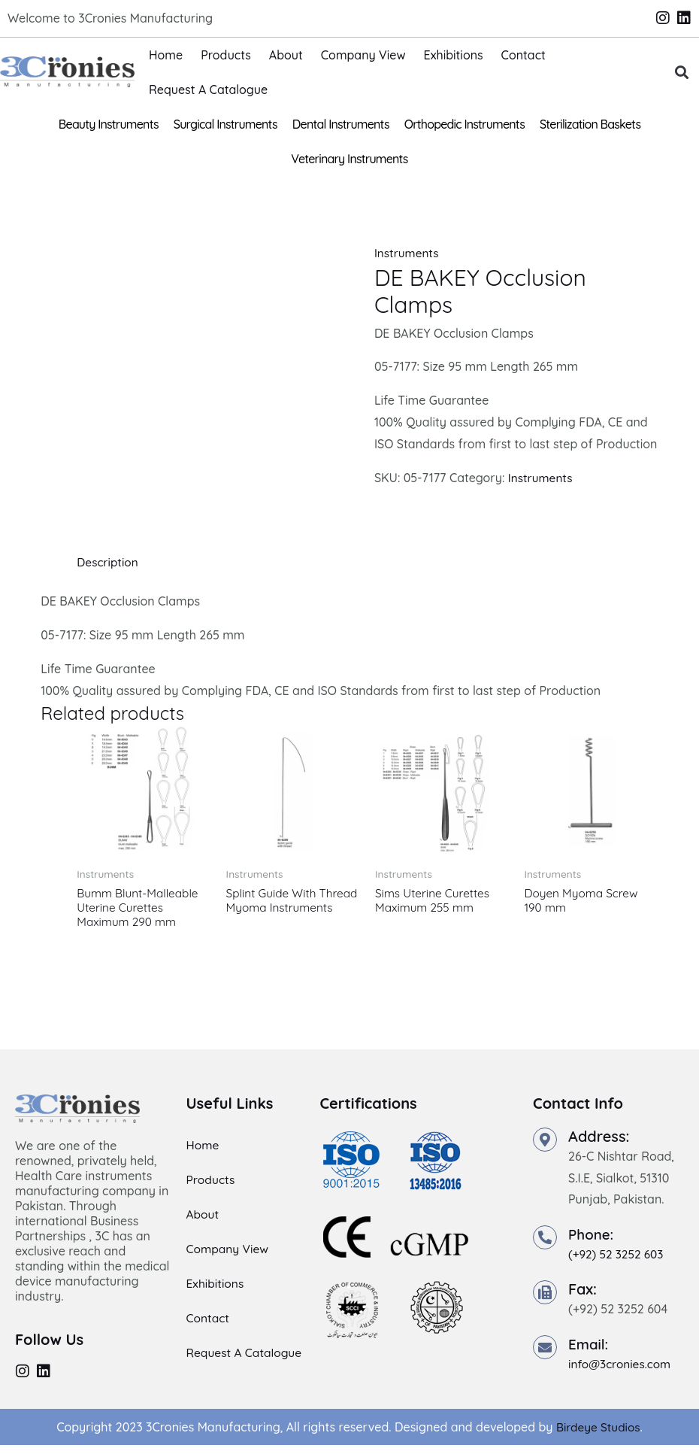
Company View (363, 54)
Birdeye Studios (598, 1435)
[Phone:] (545, 1240)
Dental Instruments (340, 124)
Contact (523, 54)
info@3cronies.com (621, 1366)
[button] (682, 71)
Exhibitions (453, 54)
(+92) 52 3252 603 (617, 1256)
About (286, 54)
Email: (589, 1346)
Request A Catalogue (208, 89)
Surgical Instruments (225, 124)
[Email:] (545, 1349)
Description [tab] (109, 561)
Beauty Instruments (109, 124)
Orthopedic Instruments (464, 124)
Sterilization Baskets (590, 124)
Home (166, 54)
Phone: (592, 1237)
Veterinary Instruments (349, 158)
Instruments (407, 252)
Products (226, 54)
